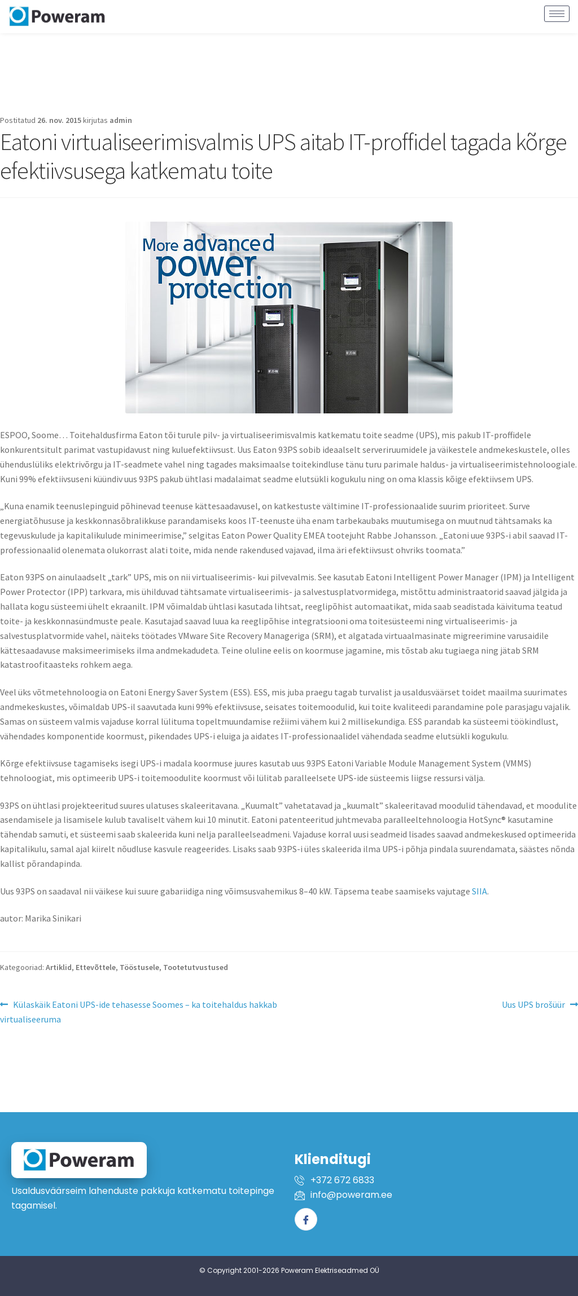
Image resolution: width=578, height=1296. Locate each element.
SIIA (479, 891)
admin (121, 120)
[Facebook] (306, 1219)
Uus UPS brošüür (533, 1004)
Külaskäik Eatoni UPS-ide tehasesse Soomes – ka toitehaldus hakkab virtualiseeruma (138, 1011)
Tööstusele (139, 967)
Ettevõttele (96, 967)
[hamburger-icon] (557, 9)
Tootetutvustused (195, 967)
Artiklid (59, 967)
